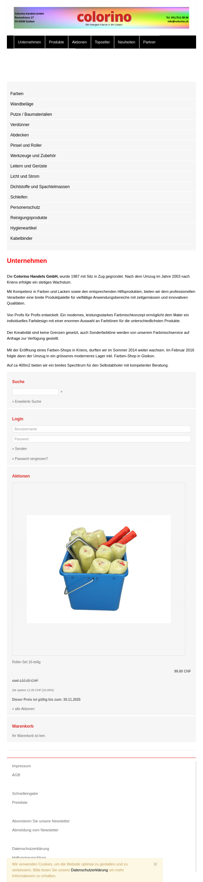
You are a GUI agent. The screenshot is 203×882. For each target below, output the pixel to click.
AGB (16, 775)
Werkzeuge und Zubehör (33, 155)
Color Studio (61, 55)
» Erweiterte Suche (141, 72)
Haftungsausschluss (29, 857)
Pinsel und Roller (26, 145)
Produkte (56, 42)
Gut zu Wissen (30, 55)
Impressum (21, 766)
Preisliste (20, 802)
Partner (149, 42)
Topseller (102, 42)
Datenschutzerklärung (30, 849)
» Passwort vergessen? (30, 459)
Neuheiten (126, 42)
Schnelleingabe (25, 793)
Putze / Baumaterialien (31, 114)
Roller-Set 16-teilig (26, 662)
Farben (16, 93)
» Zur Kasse (175, 72)
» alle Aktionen (23, 709)
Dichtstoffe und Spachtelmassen (40, 186)
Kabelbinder (21, 238)
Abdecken (19, 135)
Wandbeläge (21, 104)
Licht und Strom (24, 176)
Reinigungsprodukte (28, 217)
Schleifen (18, 197)
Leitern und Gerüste (28, 166)
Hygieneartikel (23, 228)
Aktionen (79, 42)
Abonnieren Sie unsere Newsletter (41, 821)
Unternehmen (29, 42)
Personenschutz (25, 207)
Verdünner (19, 124)
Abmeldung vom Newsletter (35, 830)
